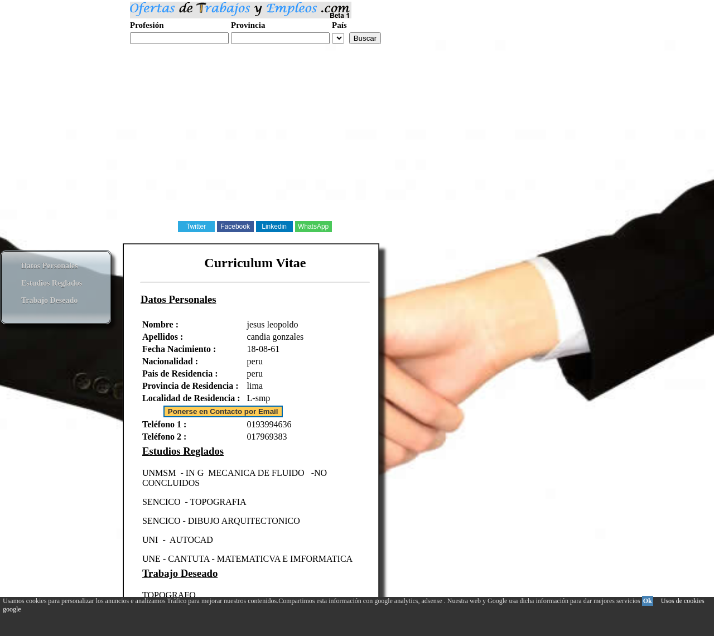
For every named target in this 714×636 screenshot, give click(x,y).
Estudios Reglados (51, 283)
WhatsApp (313, 226)
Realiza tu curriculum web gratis (183, 50)
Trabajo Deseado (49, 300)
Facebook (235, 226)
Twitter (196, 226)
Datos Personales (49, 266)
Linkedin (274, 226)
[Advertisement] (334, 142)
